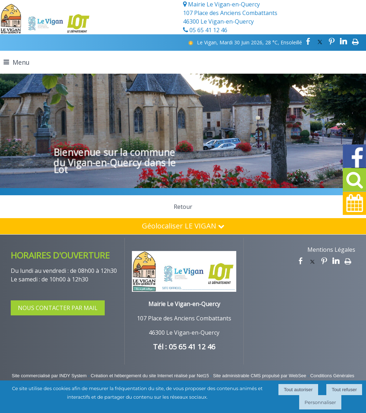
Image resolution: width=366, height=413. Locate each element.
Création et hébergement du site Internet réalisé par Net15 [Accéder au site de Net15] (150, 375)
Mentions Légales (331, 250)
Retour (183, 207)
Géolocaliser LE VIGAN (183, 226)
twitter (320, 41)
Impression (355, 41)
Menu (21, 62)
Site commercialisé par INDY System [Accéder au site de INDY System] (49, 375)
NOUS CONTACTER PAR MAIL (58, 308)
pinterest (331, 41)
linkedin (343, 41)
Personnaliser (320, 402)
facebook (308, 41)
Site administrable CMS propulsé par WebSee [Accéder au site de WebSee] (259, 375)
